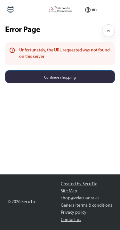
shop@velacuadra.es (80, 198)
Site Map (69, 191)
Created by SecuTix (79, 184)
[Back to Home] (60, 9)
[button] (10, 9)
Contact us (71, 220)
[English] (94, 10)
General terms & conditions (86, 205)
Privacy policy (73, 212)
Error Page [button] (22, 30)
